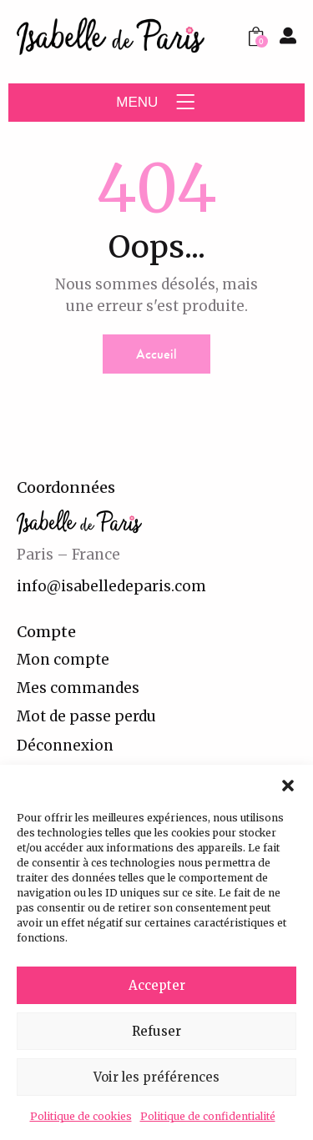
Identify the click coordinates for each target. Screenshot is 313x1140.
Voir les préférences (156, 1077)
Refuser (156, 1031)
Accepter (157, 985)
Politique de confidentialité (207, 1116)
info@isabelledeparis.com (111, 586)
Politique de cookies (81, 1116)
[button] (288, 785)
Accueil (156, 354)
